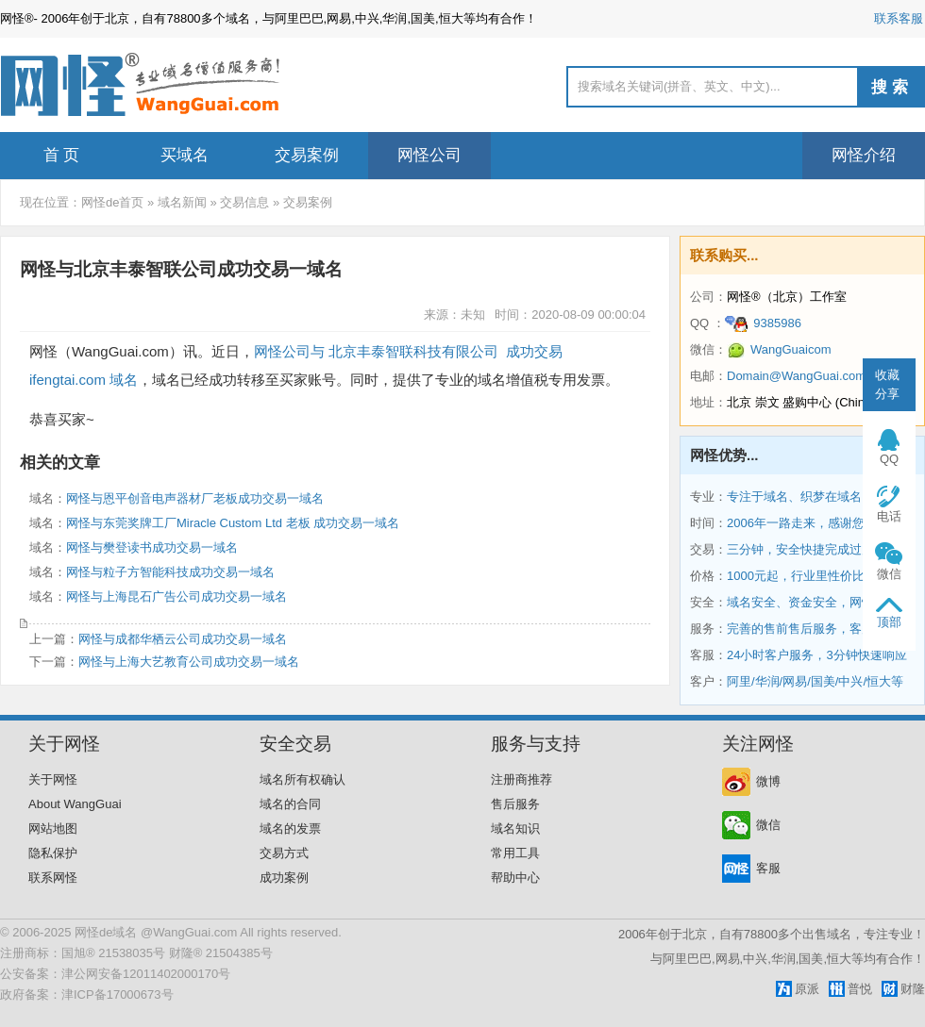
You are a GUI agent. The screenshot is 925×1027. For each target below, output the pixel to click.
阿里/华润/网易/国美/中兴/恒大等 (815, 681)
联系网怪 (52, 877)
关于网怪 (52, 779)
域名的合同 (290, 804)
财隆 (912, 989)
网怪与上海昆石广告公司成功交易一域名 (176, 596)
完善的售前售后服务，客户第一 (813, 628)
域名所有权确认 (302, 779)
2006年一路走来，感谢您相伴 (808, 523)
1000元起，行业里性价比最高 (808, 576)
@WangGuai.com (189, 932)
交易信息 (244, 202)
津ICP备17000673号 (117, 994)
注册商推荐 (521, 779)
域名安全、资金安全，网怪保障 (813, 602)
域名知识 (515, 828)
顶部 (889, 622)
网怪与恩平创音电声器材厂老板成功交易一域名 (195, 498)
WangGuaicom (779, 349)
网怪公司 (429, 155)
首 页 (61, 155)
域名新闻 (182, 202)
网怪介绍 (864, 155)
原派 (807, 989)
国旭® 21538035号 (113, 953)
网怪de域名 (106, 932)
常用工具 (515, 853)
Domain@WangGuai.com (796, 376)
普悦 (860, 989)
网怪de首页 (112, 202)
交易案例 (307, 155)
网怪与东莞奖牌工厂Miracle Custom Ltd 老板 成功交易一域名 (232, 523)
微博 (768, 781)
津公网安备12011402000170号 (145, 974)
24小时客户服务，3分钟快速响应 (817, 655)
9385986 (763, 323)
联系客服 (898, 18)
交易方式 (284, 853)
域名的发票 (290, 828)
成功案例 (284, 877)
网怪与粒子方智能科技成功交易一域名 (170, 572)
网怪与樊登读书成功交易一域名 (152, 547)
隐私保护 (52, 853)
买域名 (184, 155)
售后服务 (515, 804)
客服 (768, 868)
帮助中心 (515, 877)
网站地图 (52, 828)
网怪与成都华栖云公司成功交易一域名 (182, 639)
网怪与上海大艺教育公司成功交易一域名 (188, 661)
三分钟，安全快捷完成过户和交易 (819, 549)
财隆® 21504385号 (221, 953)
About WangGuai (75, 804)
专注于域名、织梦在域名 (794, 496)
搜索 (892, 87)
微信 (768, 825)
